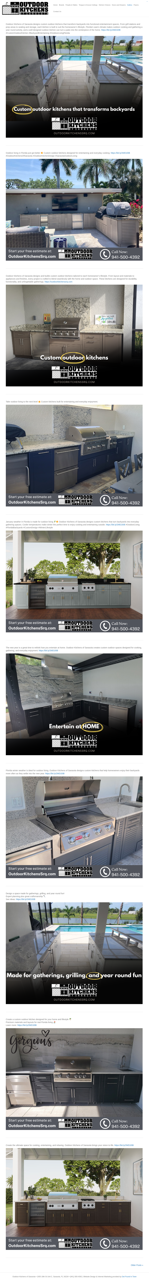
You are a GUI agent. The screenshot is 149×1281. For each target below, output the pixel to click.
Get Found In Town (129, 1277)
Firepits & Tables (71, 5)
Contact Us (57, 11)
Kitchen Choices (104, 5)
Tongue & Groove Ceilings (88, 5)
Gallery (129, 5)
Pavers (136, 5)
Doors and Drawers (119, 5)
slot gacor (147, 1)
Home (55, 5)
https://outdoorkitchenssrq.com (58, 282)
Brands (61, 5)
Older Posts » (137, 1265)
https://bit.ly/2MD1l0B (110, 30)
